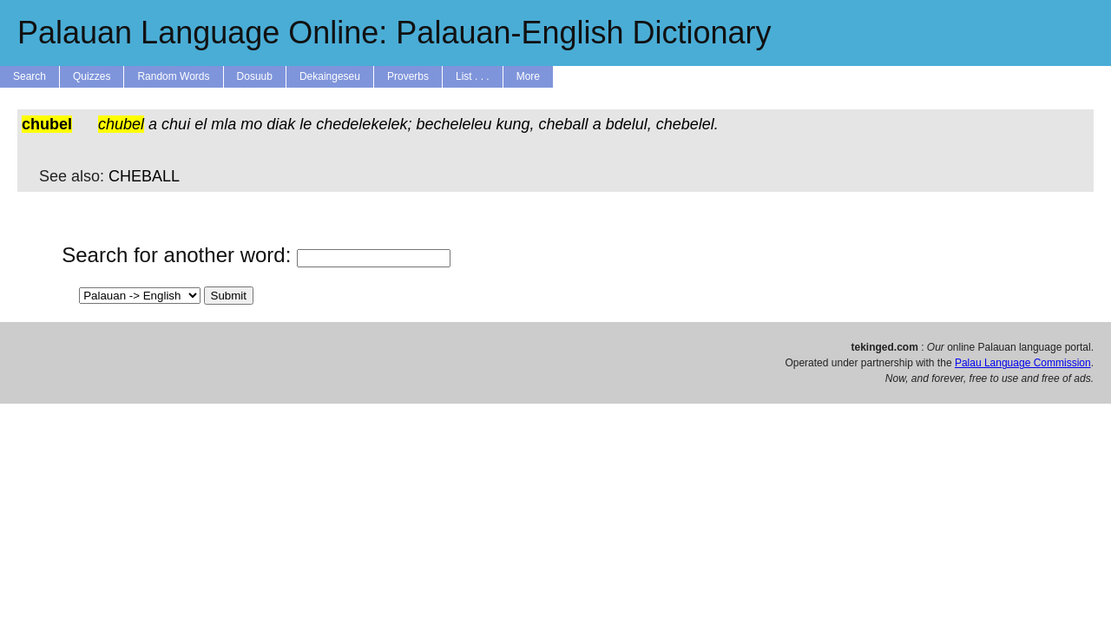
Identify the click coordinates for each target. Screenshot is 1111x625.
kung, (515, 124)
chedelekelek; (363, 124)
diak (280, 124)
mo (251, 124)
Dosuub (255, 76)
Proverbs (408, 76)
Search (29, 76)
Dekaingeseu (329, 76)
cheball (563, 124)
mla (223, 124)
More (528, 76)
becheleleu (453, 124)
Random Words (173, 76)
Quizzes (91, 76)
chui (175, 124)
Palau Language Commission (1023, 363)
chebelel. (687, 124)
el (200, 124)
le (305, 124)
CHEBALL (144, 176)
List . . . (473, 76)
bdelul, (629, 124)
